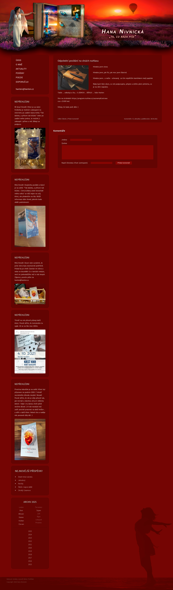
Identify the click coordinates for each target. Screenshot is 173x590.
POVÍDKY (20, 73)
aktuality (137, 119)
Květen (21, 521)
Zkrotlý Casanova (24, 490)
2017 (30, 558)
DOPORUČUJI (22, 81)
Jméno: (77, 140)
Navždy (20, 484)
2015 (30, 564)
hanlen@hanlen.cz (25, 89)
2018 (30, 554)
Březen (21, 514)
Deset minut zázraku (25, 477)
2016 (30, 561)
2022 (30, 541)
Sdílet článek (62, 119)
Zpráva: (108, 151)
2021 (30, 544)
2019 (30, 551)
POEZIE (19, 77)
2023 (30, 538)
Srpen (39, 510)
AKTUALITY (21, 68)
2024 (30, 534)
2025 (30, 531)
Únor (21, 510)
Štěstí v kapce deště (25, 487)
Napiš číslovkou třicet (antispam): (97, 163)
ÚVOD (18, 60)
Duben (21, 517)
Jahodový (21, 480)
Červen (21, 524)
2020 (30, 548)
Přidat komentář (73, 119)
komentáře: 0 (128, 119)
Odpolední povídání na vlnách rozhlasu (78, 60)
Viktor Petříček (29, 579)
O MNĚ (19, 64)
